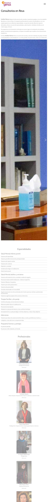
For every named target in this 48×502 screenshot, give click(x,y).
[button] (20, 240)
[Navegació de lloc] (45, 4)
